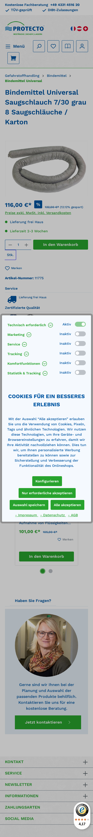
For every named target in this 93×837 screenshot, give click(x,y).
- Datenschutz (53, 515)
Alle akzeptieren (67, 505)
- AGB (73, 515)
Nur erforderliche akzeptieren (47, 493)
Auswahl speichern (29, 505)
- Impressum (26, 515)
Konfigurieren (47, 481)
